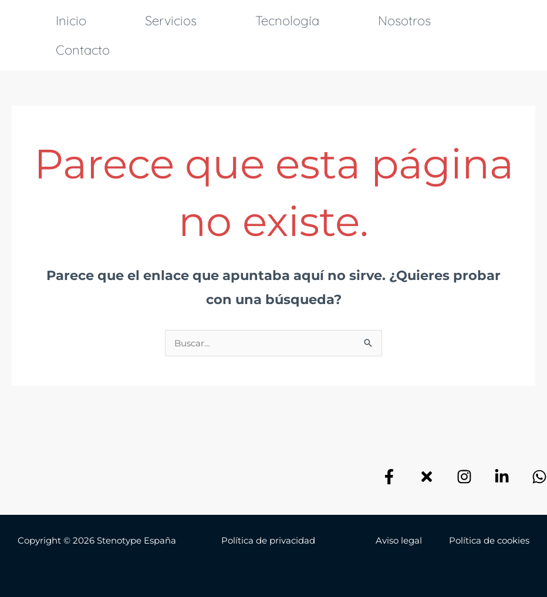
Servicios (171, 20)
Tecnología (287, 20)
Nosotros (404, 20)
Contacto (83, 50)
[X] (426, 476)
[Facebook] (389, 476)
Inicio (71, 20)
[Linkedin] (501, 476)
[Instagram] (464, 476)
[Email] (539, 476)
